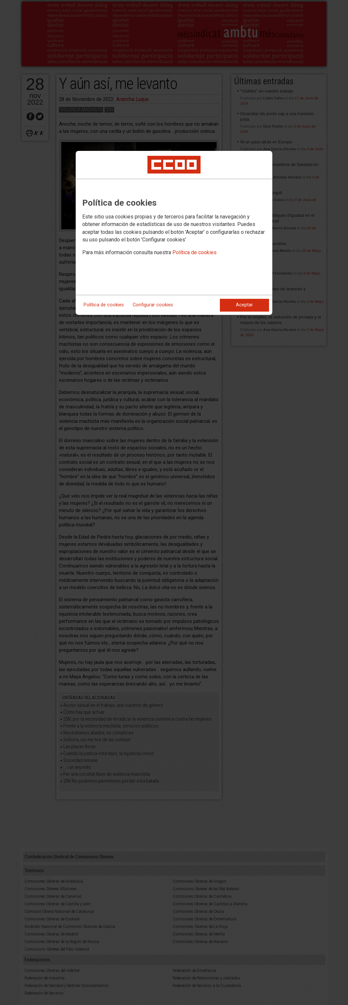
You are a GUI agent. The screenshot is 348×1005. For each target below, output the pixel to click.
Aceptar (244, 305)
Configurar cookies (153, 305)
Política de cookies (194, 252)
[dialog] (174, 233)
